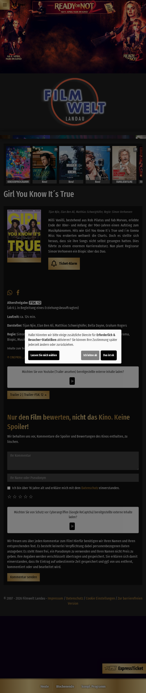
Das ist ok (108, 355)
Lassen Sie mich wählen (44, 355)
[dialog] (73, 346)
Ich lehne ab (90, 355)
